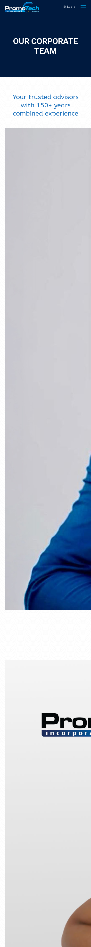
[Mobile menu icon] (83, 7)
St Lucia (69, 6)
